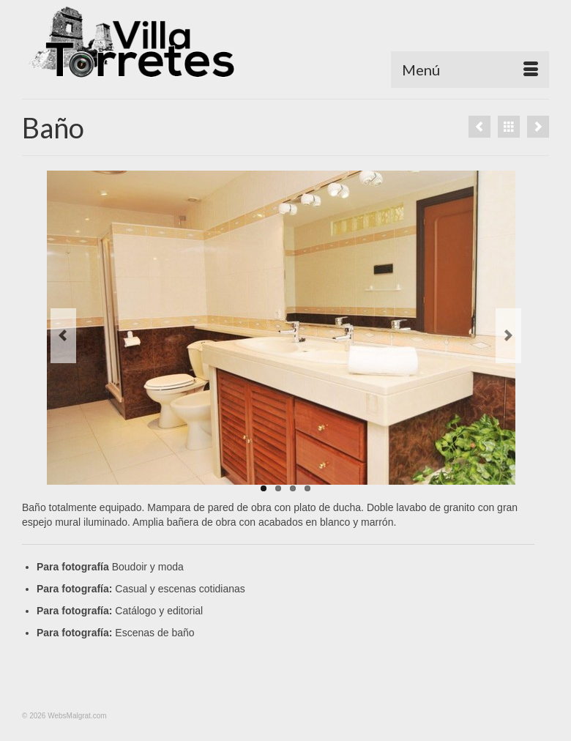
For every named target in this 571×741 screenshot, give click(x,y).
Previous (63, 335)
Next (508, 335)
